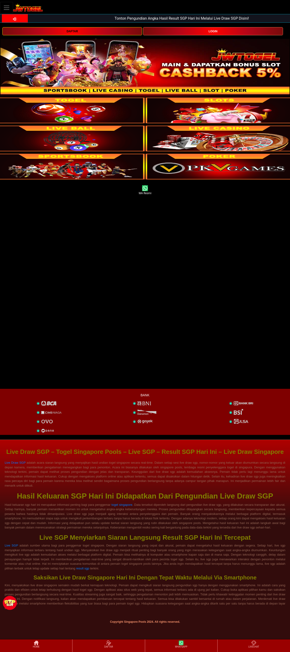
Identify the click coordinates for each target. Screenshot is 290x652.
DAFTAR (72, 31)
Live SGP (11, 545)
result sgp (82, 568)
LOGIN (212, 31)
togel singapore (121, 504)
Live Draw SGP (15, 462)
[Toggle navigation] (6, 7)
